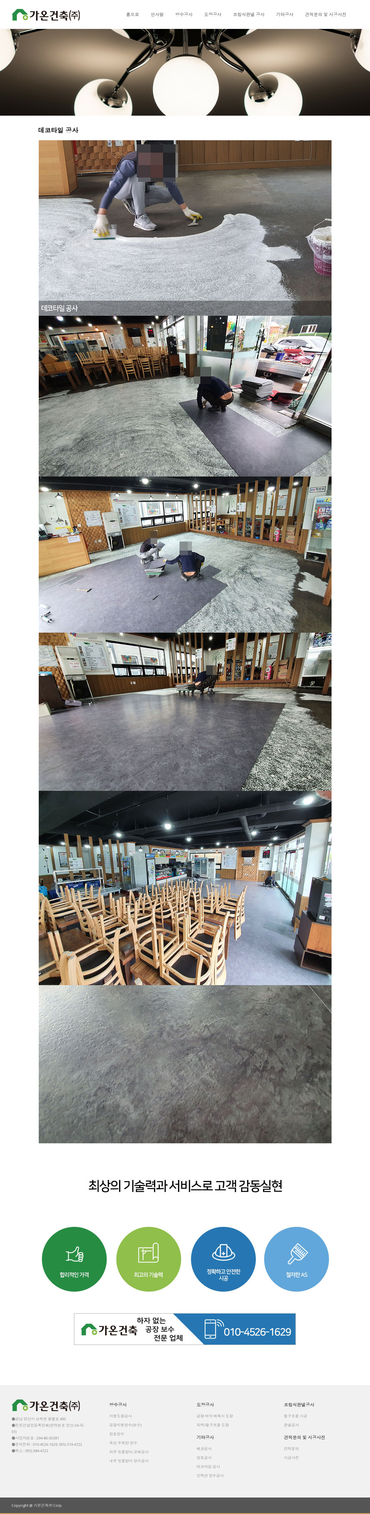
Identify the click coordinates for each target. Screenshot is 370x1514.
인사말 (157, 14)
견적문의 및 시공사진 (325, 14)
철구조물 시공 (295, 1416)
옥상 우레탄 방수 (123, 1442)
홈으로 (132, 14)
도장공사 (212, 14)
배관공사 (204, 1448)
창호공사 (204, 1457)
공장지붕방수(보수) (125, 1425)
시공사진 (291, 1457)
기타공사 (284, 14)
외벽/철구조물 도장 (213, 1425)
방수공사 (184, 14)
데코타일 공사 (208, 1466)
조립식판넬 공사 (248, 14)
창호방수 (116, 1434)
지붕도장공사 (120, 1416)
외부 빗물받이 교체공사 (129, 1451)
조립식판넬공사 (299, 1405)
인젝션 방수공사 (210, 1475)
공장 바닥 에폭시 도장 (215, 1416)
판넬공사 (291, 1425)
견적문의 (291, 1448)
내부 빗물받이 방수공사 (129, 1460)
